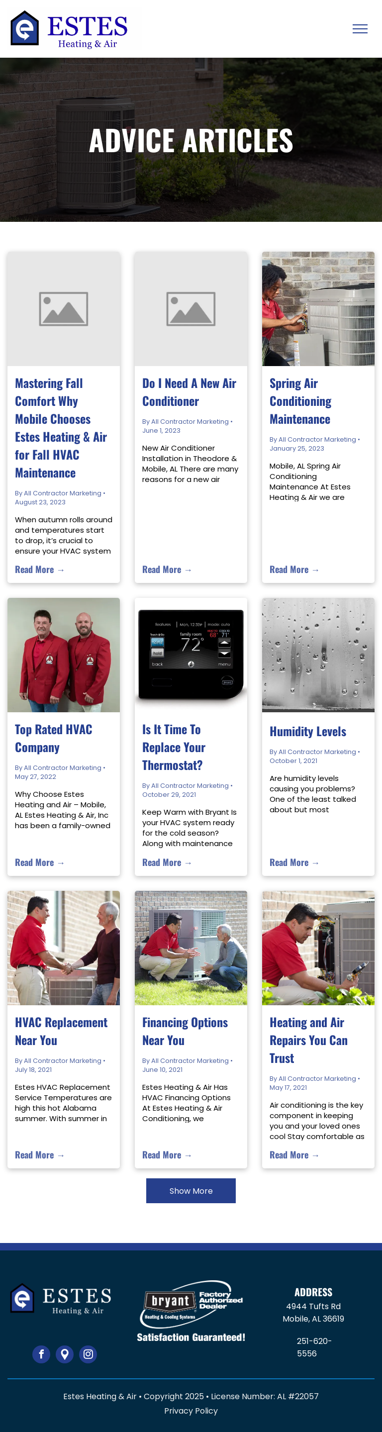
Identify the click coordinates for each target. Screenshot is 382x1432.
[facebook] (41, 1355)
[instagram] (88, 1355)
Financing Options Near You (185, 1031)
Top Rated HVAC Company (54, 738)
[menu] (360, 29)
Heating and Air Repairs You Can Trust (309, 1039)
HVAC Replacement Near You (61, 1031)
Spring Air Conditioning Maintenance (300, 400)
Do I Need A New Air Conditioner (189, 391)
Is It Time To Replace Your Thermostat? (173, 746)
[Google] (65, 1355)
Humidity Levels (308, 731)
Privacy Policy (191, 1411)
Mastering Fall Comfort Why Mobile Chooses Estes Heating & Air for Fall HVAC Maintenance (61, 427)
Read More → (40, 569)
